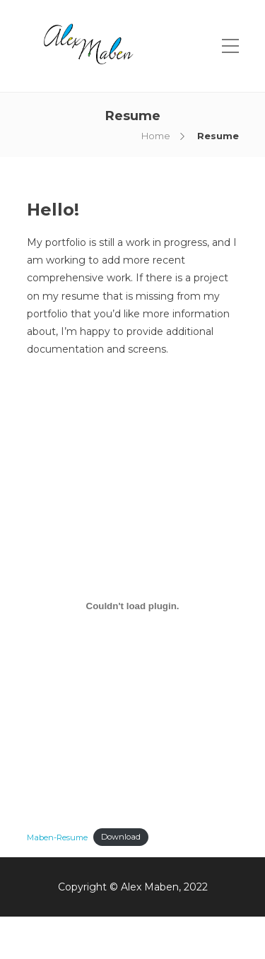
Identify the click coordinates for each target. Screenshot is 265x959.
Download (121, 837)
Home (155, 135)
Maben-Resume (57, 837)
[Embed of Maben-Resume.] (133, 606)
